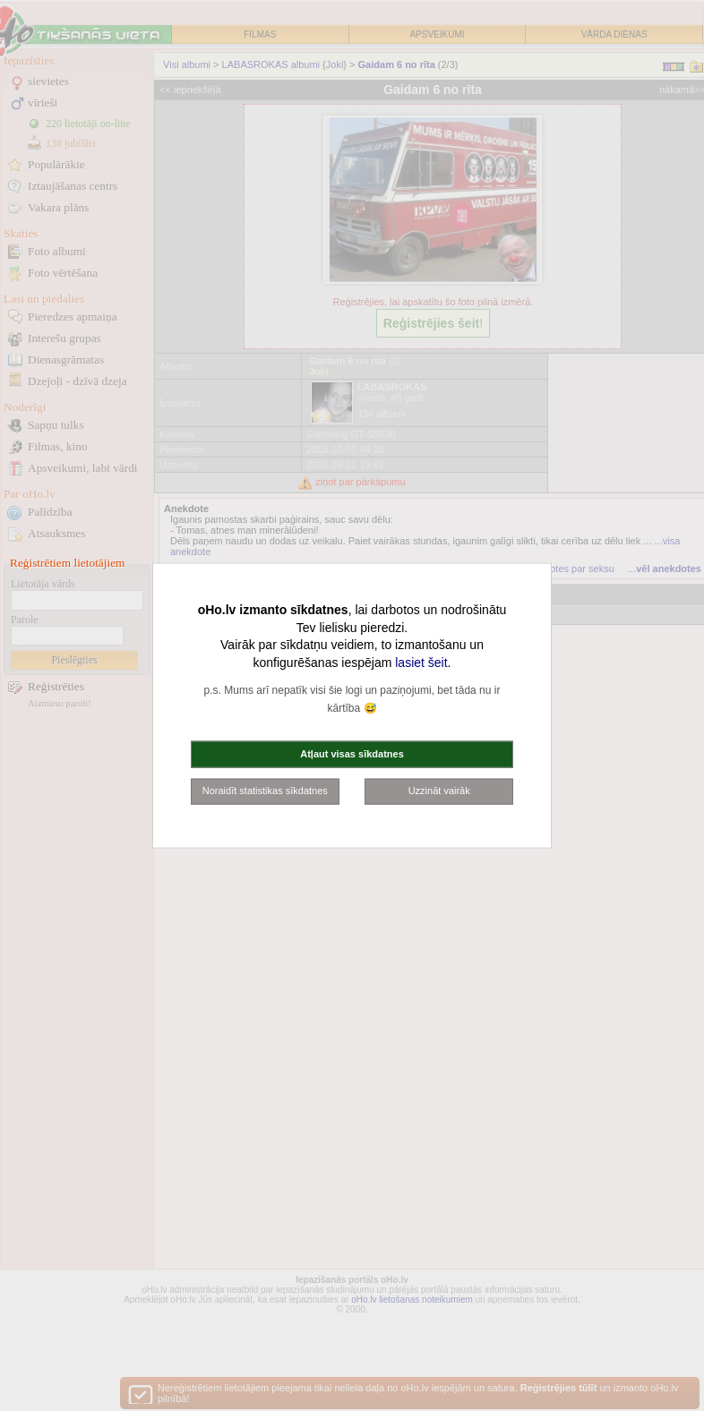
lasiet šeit (421, 661)
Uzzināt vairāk (439, 790)
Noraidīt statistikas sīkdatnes (265, 790)
